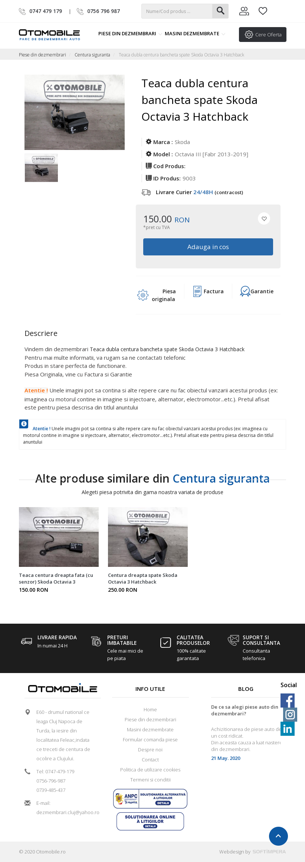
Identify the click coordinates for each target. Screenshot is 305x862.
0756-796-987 (50, 780)
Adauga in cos (208, 246)
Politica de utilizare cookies (150, 769)
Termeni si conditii (150, 779)
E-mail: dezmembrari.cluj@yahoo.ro (65, 808)
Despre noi (150, 749)
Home (150, 709)
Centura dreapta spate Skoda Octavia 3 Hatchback (142, 578)
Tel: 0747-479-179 (55, 771)
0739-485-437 (50, 790)
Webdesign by (252, 851)
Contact (150, 759)
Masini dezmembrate (195, 33)
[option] (41, 168)
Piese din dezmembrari (130, 33)
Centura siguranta (92, 55)
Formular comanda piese (150, 739)
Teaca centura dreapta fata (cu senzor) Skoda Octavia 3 (56, 578)
